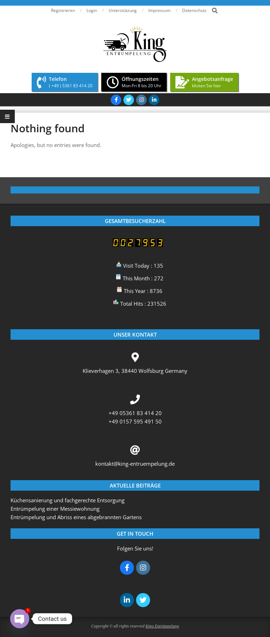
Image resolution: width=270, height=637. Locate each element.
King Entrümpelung (162, 626)
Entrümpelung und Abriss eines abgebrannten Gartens (76, 517)
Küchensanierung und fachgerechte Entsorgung (67, 500)
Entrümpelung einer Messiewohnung (55, 508)
